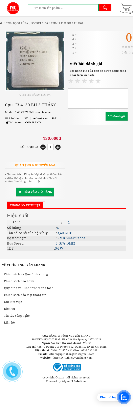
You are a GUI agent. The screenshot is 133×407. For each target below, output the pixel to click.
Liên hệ (9, 322)
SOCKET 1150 (39, 23)
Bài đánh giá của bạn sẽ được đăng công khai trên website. (98, 73)
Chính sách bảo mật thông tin (25, 295)
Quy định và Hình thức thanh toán (28, 288)
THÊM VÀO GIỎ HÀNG (35, 192)
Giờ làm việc (13, 302)
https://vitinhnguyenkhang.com (72, 357)
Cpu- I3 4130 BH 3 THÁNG (67, 23)
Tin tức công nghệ (17, 315)
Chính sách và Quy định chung (26, 274)
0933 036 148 (89, 350)
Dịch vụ (9, 309)
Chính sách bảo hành (19, 281)
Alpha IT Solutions (74, 381)
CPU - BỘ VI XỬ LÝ (17, 23)
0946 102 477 (59, 350)
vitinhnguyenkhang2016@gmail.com (71, 354)
